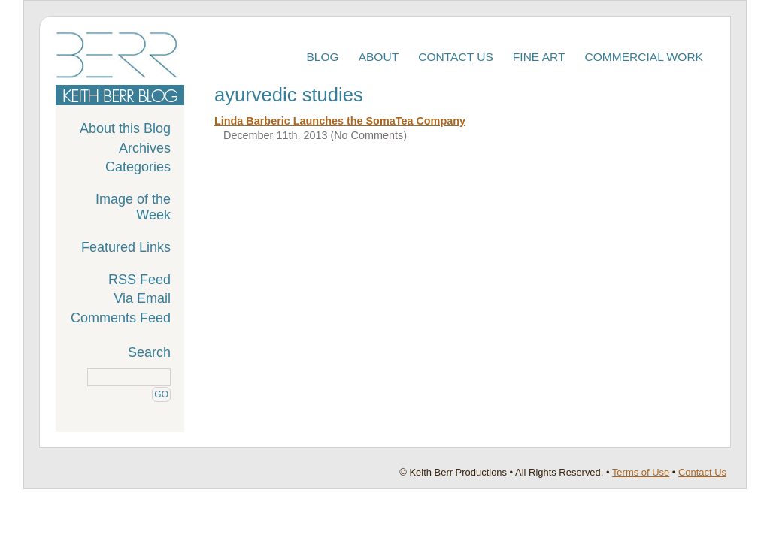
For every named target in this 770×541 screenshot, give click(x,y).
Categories (138, 166)
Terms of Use (640, 472)
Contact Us (455, 56)
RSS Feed (139, 279)
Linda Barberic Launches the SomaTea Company (339, 121)
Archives (145, 148)
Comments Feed (121, 317)
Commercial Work (644, 56)
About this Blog (125, 128)
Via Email (142, 298)
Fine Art (539, 56)
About (379, 56)
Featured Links (126, 247)
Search (149, 352)
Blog (322, 56)
